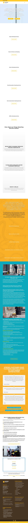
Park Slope (14, 466)
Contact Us (16, 490)
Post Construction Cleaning (19, 498)
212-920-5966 (5, 0)
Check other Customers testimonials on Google (14, 410)
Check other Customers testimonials (14, 407)
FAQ (17, 488)
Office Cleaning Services (14, 116)
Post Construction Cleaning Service (14, 100)
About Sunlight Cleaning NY (19, 486)
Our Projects (18, 489)
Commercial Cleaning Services (19, 485)
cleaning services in (12, 475)
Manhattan (14, 461)
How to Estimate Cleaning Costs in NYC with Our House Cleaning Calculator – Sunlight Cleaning (8, 513)
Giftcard (16, 491)
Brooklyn (14, 463)
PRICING (10, 18)
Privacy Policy (17, 492)
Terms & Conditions (18, 493)
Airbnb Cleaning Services (18, 484)
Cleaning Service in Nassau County (8, 504)
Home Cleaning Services (14, 67)
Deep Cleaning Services (14, 36)
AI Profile (16, 494)
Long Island (14, 468)
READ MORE (14, 39)
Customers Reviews (19, 487)
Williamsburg (18, 475)
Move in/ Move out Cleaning (14, 51)
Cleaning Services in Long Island (7, 503)
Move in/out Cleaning (18, 500)
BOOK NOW (17, 18)
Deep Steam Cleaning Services (19, 483)
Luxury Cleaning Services (18, 482)
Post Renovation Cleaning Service (14, 85)
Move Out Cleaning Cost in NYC (7, 509)
